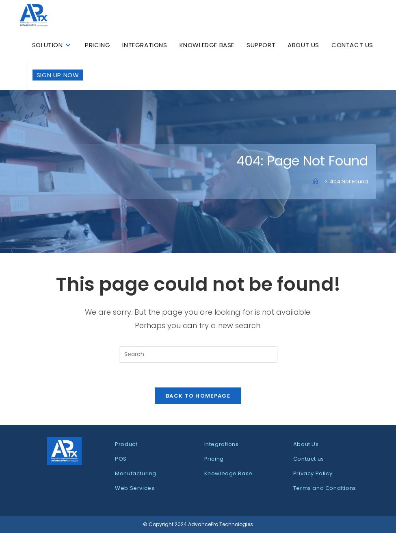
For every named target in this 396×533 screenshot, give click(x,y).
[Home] (317, 181)
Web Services (134, 488)
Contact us (308, 459)
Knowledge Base (228, 473)
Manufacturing (135, 473)
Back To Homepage (198, 396)
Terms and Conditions (324, 488)
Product (126, 444)
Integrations (221, 444)
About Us (306, 444)
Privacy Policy (312, 473)
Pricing (214, 459)
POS (121, 459)
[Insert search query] (198, 354)
